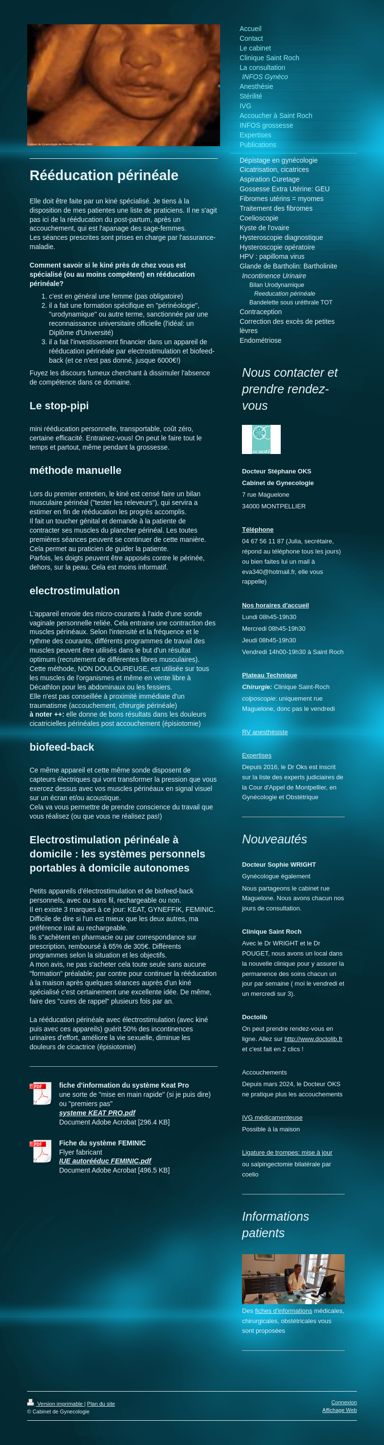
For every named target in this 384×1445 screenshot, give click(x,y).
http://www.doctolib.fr (314, 1038)
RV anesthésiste (265, 732)
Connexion (344, 1402)
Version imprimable (55, 1404)
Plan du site (101, 1404)
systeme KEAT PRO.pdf (97, 1113)
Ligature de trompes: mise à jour (287, 1152)
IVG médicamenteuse (272, 1117)
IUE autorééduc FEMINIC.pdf (105, 1161)
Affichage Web (339, 1410)
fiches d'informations (283, 1310)
